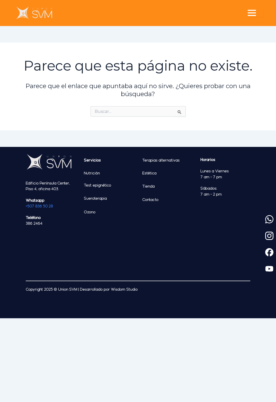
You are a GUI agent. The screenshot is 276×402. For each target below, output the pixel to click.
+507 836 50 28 (39, 206)
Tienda (148, 186)
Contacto (150, 199)
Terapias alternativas (161, 160)
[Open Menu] (256, 13)
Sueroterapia (95, 198)
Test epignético (97, 185)
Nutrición (92, 173)
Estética (149, 173)
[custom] (269, 219)
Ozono (89, 212)
